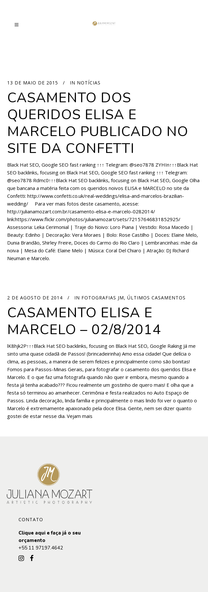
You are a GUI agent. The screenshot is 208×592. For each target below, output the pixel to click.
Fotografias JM (102, 298)
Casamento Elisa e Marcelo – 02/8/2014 (84, 321)
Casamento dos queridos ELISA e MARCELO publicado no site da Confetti (97, 123)
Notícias (89, 83)
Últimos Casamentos (156, 298)
